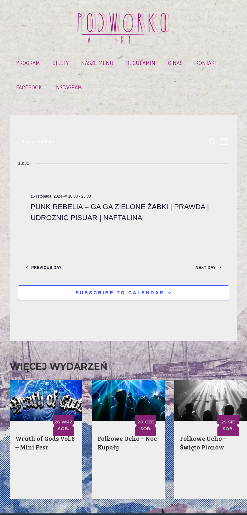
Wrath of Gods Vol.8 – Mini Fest (45, 418)
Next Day (200, 243)
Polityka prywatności (148, 505)
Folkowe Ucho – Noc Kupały (128, 418)
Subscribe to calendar (120, 268)
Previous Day (51, 243)
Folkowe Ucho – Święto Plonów (203, 418)
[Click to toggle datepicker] (41, 117)
